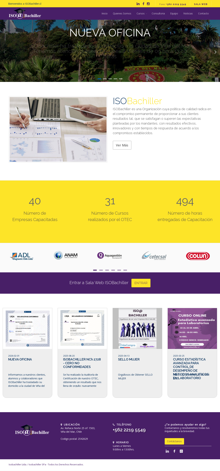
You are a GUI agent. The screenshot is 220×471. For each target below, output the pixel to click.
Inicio (105, 13)
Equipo (174, 13)
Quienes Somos (122, 13)
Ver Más (122, 145)
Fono (172, 4)
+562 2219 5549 (129, 429)
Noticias (188, 13)
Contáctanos (174, 441)
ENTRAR (140, 283)
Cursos (141, 13)
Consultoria (158, 13)
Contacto (203, 13)
